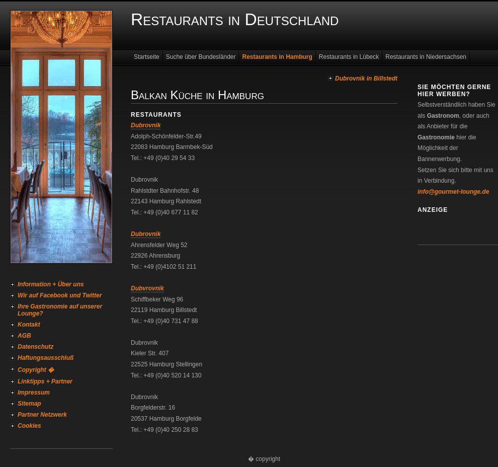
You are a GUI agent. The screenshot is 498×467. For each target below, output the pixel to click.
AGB (24, 335)
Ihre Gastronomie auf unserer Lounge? (60, 310)
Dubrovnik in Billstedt (366, 78)
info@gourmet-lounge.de (453, 191)
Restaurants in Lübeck (349, 56)
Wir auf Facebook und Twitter (60, 295)
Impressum (34, 392)
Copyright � (36, 369)
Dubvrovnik (147, 288)
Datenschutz (35, 346)
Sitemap (29, 403)
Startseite (146, 56)
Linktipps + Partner (45, 381)
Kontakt (29, 324)
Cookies (29, 425)
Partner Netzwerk (42, 414)
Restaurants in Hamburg (277, 56)
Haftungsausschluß (45, 357)
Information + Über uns (51, 284)
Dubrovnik (145, 125)
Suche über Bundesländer (201, 56)
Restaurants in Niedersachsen (425, 56)
